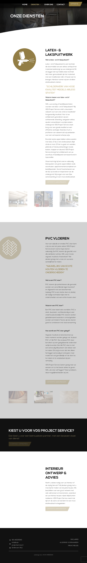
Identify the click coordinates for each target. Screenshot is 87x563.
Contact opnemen (19, 444)
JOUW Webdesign (48, 554)
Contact (61, 4)
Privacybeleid (73, 545)
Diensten (35, 4)
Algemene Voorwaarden (69, 542)
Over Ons (48, 4)
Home (24, 4)
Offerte (74, 4)
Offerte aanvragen (56, 182)
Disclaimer (74, 539)
